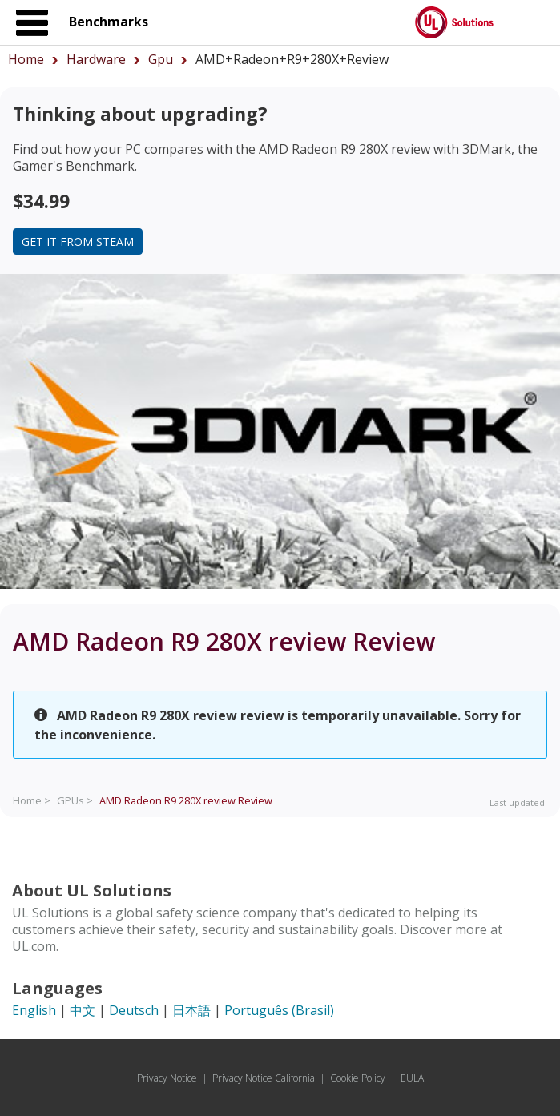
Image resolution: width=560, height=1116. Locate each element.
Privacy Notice (167, 1078)
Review (185, 800)
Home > (31, 800)
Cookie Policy (357, 1078)
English (34, 1010)
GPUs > (75, 800)
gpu (160, 59)
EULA (412, 1078)
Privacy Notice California (263, 1078)
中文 (82, 1010)
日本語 (191, 1010)
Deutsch (134, 1010)
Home (26, 59)
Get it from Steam (78, 241)
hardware (96, 59)
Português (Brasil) (279, 1010)
